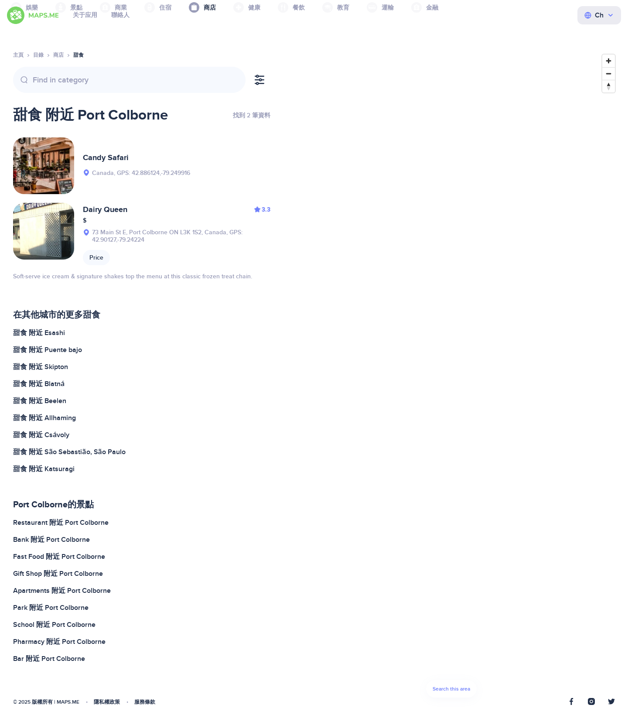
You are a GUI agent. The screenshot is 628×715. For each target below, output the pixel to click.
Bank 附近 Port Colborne (51, 539)
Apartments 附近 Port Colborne (62, 590)
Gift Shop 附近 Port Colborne (58, 573)
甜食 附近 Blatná (39, 384)
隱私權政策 (107, 702)
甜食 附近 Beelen (39, 401)
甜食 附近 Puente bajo (47, 350)
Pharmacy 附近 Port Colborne (59, 641)
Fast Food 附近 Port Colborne (59, 556)
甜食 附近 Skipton (40, 367)
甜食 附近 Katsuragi (44, 469)
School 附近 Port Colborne (54, 624)
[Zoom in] (608, 61)
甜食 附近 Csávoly (41, 435)
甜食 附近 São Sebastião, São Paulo (69, 452)
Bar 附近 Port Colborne (49, 658)
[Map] (451, 378)
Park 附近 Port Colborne (51, 607)
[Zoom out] (608, 73)
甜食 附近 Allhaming (44, 418)
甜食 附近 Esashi (39, 332)
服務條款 (144, 702)
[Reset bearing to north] (608, 86)
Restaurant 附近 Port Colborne (61, 522)
